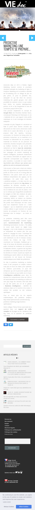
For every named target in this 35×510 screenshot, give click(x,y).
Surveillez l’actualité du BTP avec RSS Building (19, 402)
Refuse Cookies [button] (9, 506)
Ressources (8, 419)
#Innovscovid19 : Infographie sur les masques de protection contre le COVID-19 (19, 383)
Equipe (7, 423)
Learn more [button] (7, 502)
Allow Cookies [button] (23, 506)
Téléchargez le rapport (17, 319)
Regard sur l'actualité (13, 55)
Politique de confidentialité (13, 430)
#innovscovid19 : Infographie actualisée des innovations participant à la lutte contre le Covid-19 (19, 372)
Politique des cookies (11, 432)
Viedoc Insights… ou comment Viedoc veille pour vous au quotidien (19, 363)
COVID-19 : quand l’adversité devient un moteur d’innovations (19, 393)
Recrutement (8, 421)
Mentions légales (10, 428)
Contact (7, 425)
